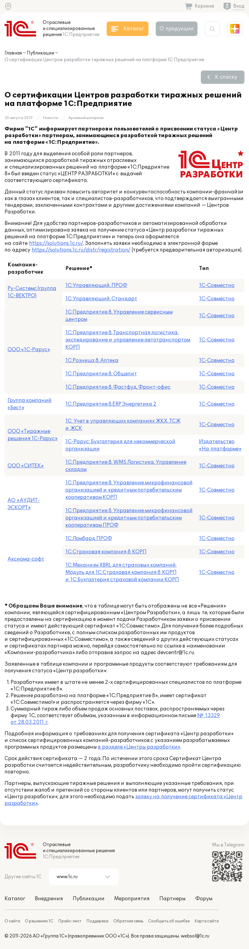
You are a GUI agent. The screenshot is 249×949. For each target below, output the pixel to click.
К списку (226, 77)
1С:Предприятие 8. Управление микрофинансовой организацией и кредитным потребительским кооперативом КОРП (129, 490)
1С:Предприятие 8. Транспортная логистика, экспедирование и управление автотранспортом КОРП (127, 340)
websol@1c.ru (195, 936)
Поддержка (97, 921)
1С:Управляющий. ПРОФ (96, 285)
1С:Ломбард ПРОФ (88, 538)
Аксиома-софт (26, 559)
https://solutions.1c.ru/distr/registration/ (81, 250)
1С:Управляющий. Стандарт (101, 299)
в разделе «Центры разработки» (139, 747)
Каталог (15, 899)
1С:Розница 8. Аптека (91, 361)
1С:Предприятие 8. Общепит (101, 374)
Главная (13, 53)
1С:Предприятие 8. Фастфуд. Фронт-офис (118, 387)
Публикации (40, 53)
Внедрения (49, 899)
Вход (238, 6)
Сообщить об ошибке (169, 921)
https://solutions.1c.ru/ (56, 243)
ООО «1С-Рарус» (29, 350)
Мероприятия (132, 899)
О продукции (177, 29)
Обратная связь (128, 921)
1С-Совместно (216, 285)
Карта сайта (206, 921)
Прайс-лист (69, 921)
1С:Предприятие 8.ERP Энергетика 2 (110, 404)
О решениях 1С (39, 921)
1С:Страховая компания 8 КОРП (106, 552)
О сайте (12, 921)
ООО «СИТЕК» (26, 466)
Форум (203, 899)
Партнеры (172, 899)
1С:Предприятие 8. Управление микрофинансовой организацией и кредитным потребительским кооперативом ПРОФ (129, 518)
